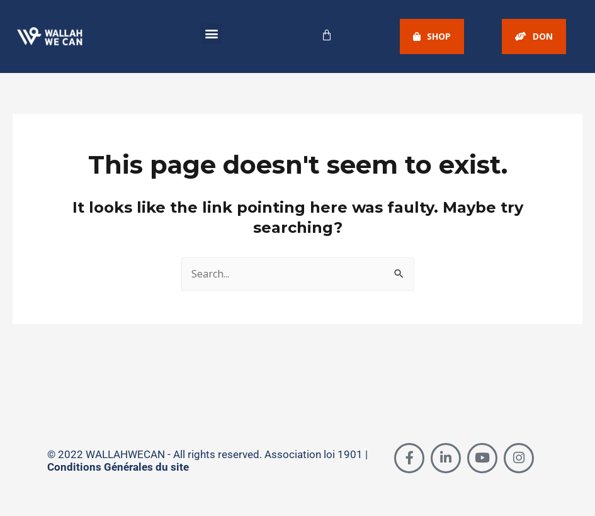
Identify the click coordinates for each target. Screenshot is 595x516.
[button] (211, 33)
